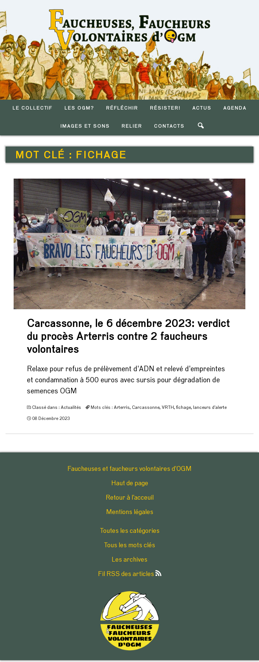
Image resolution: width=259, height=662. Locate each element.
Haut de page (129, 483)
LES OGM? (79, 108)
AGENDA (234, 108)
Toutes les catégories (130, 531)
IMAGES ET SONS (84, 126)
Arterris (122, 407)
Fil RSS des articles (129, 574)
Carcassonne (146, 407)
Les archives (129, 559)
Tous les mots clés (129, 545)
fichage (183, 407)
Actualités (71, 407)
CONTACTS (169, 126)
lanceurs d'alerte (210, 407)
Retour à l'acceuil (130, 497)
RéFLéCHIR (122, 108)
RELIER (132, 126)
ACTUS (201, 108)
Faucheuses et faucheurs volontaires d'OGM (129, 469)
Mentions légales (129, 512)
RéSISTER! (165, 108)
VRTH (168, 407)
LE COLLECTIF (32, 108)
